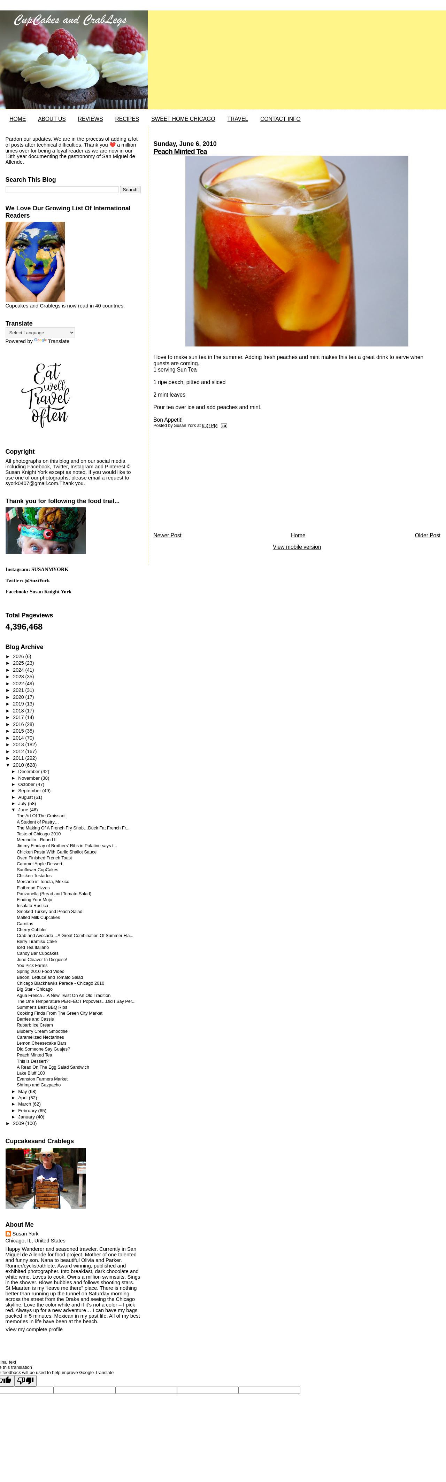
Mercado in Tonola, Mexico (43, 881)
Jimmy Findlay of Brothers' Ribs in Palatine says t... (67, 845)
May (23, 1091)
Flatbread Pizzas (33, 888)
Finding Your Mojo (34, 899)
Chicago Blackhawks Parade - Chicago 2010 (60, 983)
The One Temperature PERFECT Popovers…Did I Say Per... (76, 1001)
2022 (19, 683)
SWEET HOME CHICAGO (183, 119)
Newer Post (167, 535)
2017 (19, 717)
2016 (19, 724)
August (26, 797)
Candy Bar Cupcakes (38, 953)
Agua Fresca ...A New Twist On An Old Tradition (63, 995)
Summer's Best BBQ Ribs (42, 1007)
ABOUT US (52, 119)
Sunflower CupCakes (37, 869)
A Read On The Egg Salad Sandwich (53, 1067)
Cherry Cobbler (32, 929)
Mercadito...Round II (36, 839)
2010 (19, 765)
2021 (19, 690)
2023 (19, 676)
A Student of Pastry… (38, 822)
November (29, 778)
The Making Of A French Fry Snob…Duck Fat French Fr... (73, 828)
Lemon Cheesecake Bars (41, 1043)
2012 (19, 751)
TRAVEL (238, 119)
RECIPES (127, 119)
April (23, 1097)
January (27, 1117)
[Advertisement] (205, 481)
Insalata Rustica (32, 905)
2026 (19, 656)
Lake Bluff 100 (31, 1073)
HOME (17, 119)
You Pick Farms (32, 965)
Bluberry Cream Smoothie (42, 1031)
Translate (51, 341)
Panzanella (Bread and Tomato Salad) (54, 893)
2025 (19, 663)
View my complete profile (34, 1329)
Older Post (428, 535)
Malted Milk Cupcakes (38, 917)
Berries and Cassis (35, 1019)
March (25, 1104)
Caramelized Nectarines (40, 1037)
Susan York (26, 1234)
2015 (19, 731)
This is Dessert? (32, 1061)
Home (298, 535)
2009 (19, 1123)
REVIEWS (90, 119)
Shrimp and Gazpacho (39, 1085)
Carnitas (25, 923)
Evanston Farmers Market (42, 1079)
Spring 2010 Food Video (40, 971)
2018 (19, 710)
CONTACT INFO (280, 119)
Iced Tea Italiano (33, 947)
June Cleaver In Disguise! (42, 959)
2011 (19, 758)
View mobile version (297, 547)
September (30, 790)
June (24, 809)
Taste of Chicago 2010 (39, 834)
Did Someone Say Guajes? (43, 1049)
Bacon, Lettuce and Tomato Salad (50, 977)
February (28, 1110)
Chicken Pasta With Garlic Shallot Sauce (57, 852)
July (23, 803)
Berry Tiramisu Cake (37, 941)
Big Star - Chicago (35, 989)
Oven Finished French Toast (44, 858)
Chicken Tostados (34, 875)
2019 (19, 704)
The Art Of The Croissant (41, 815)
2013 (19, 744)
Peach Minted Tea (180, 151)
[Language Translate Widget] (40, 332)
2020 (19, 697)
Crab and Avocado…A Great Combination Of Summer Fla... (75, 935)
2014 (19, 738)
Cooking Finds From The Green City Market (59, 1013)
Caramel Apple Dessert (39, 863)
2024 (19, 670)
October (27, 784)
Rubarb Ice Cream (35, 1025)
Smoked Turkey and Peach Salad (49, 911)
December (29, 771)
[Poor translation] (25, 1381)
